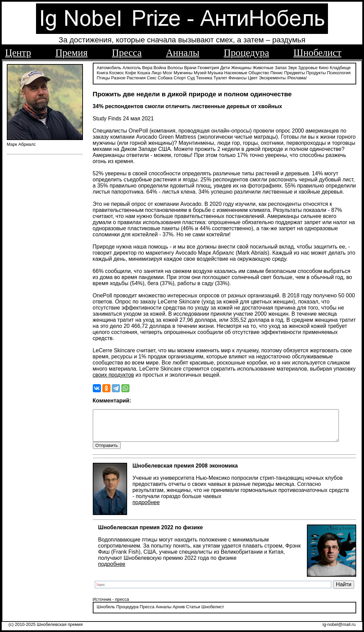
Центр (18, 52)
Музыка (215, 72)
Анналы (182, 52)
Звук (292, 67)
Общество (258, 72)
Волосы (175, 67)
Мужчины (183, 72)
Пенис (277, 72)
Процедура (246, 52)
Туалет (220, 77)
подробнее (146, 508)
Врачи (190, 67)
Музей (200, 72)
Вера (147, 67)
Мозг (167, 72)
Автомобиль (109, 67)
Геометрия (208, 67)
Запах (281, 67)
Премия (71, 52)
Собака (165, 77)
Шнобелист (317, 52)
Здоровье (307, 67)
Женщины (241, 67)
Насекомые (235, 72)
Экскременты (272, 77)
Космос (116, 72)
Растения (136, 77)
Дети (225, 67)
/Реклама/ (297, 77)
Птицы (103, 77)
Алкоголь (132, 67)
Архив (179, 613)
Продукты (316, 72)
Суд (191, 77)
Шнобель (106, 613)
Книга (102, 72)
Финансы (237, 77)
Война (160, 67)
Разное (118, 77)
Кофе (130, 72)
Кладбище (340, 67)
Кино (324, 67)
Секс (152, 77)
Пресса (126, 52)
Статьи (193, 613)
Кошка (143, 72)
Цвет (253, 77)
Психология (338, 72)
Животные (263, 67)
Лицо (156, 72)
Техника (204, 77)
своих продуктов (113, 374)
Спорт (180, 77)
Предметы (294, 72)
